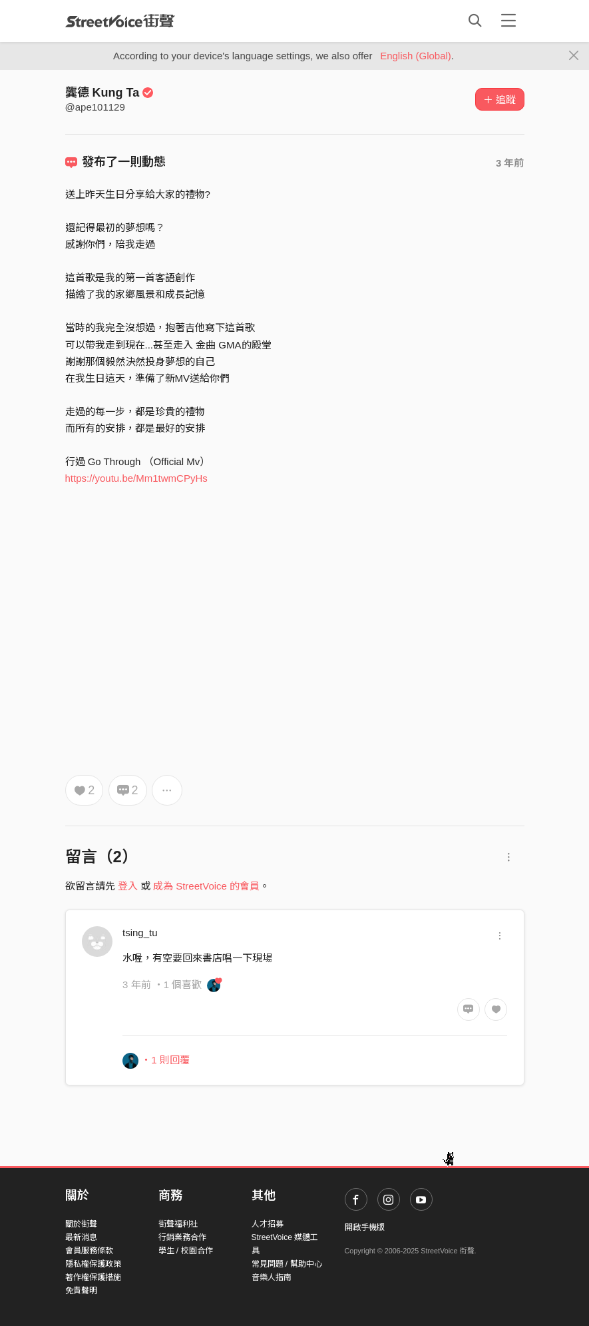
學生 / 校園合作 (185, 1250)
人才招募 (268, 1224)
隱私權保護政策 (93, 1264)
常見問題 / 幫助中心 (287, 1264)
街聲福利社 (178, 1224)
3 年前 (510, 163)
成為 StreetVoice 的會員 (206, 886)
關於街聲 (81, 1224)
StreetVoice (120, 20)
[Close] (574, 56)
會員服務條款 (89, 1250)
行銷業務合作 (182, 1237)
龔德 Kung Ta (109, 92)
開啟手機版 (365, 1227)
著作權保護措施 (93, 1277)
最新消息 (81, 1237)
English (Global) (415, 55)
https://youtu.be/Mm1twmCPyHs (136, 478)
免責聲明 (81, 1290)
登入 (128, 886)
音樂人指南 (272, 1277)
